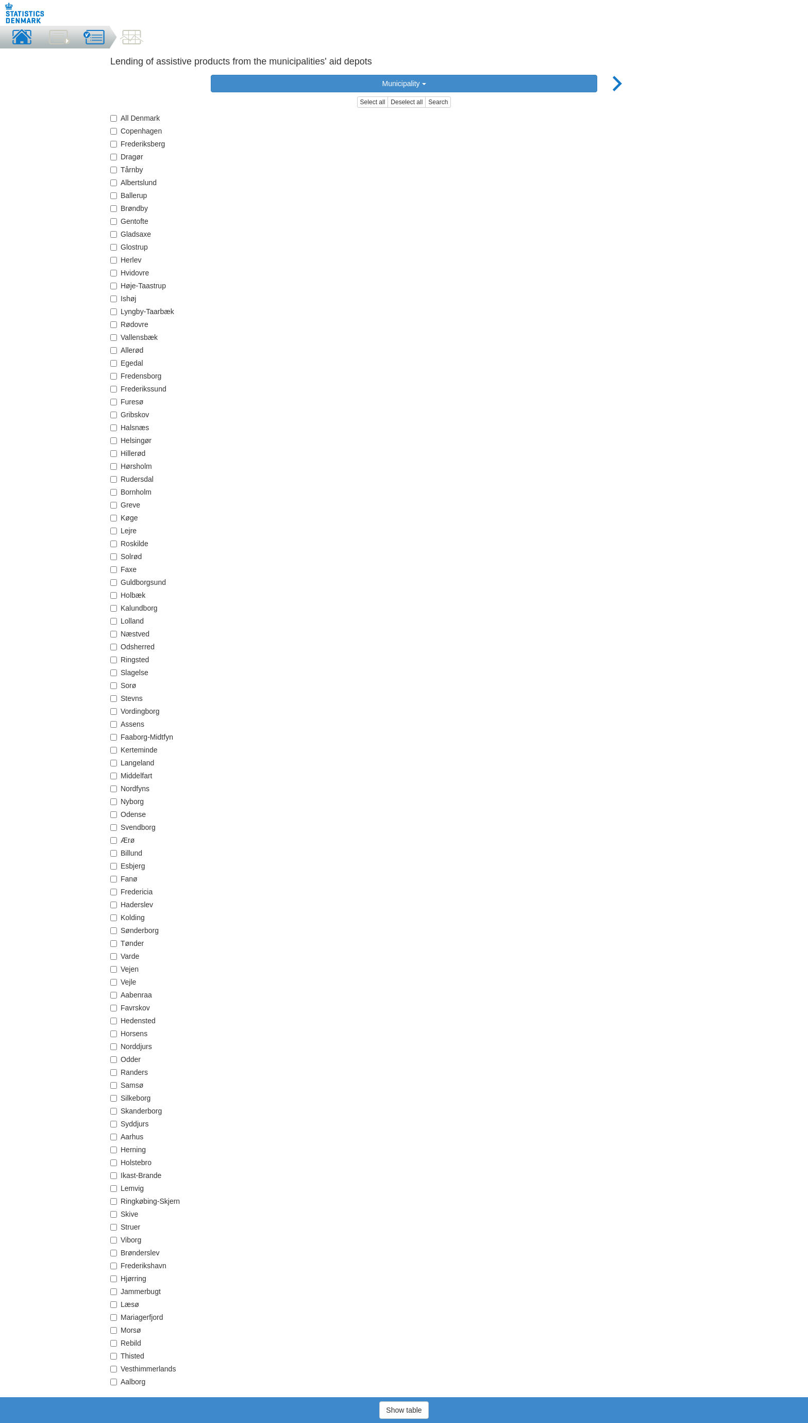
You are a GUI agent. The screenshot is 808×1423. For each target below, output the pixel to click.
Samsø (126, 1085)
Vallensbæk (134, 337)
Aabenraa (131, 995)
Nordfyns (129, 788)
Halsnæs (129, 427)
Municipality (404, 83)
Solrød (126, 556)
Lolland (127, 621)
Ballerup (128, 195)
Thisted (127, 1356)
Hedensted (133, 1021)
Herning (128, 1150)
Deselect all (407, 102)
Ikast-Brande (135, 1175)
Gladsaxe (130, 234)
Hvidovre (129, 273)
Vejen (124, 969)
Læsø (124, 1304)
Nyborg (127, 801)
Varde (124, 956)
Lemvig (127, 1188)
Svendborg (133, 827)
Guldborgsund (138, 582)
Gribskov (129, 415)
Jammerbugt (135, 1291)
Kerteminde (134, 750)
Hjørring (128, 1278)
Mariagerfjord (136, 1317)
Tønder (127, 943)
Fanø (124, 879)
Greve (125, 505)
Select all (372, 102)
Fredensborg (135, 376)
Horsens (128, 1033)
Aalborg (127, 1382)
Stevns (126, 698)
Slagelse (129, 672)
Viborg (125, 1240)
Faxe (123, 569)
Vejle (123, 982)
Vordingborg (135, 711)
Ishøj (123, 299)
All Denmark (135, 118)
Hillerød (127, 453)
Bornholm (131, 492)
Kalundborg (134, 608)
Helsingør (131, 440)
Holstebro (131, 1162)
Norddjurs (131, 1046)
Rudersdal (132, 479)
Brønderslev (134, 1253)
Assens (127, 724)
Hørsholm (131, 466)
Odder (125, 1059)
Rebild (125, 1343)
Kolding (127, 917)
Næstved (129, 634)
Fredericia (131, 892)
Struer (125, 1227)
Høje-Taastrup (138, 286)
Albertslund (133, 182)
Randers (129, 1072)
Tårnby (126, 170)
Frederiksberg (137, 144)
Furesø (126, 402)
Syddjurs (129, 1124)
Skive (124, 1214)
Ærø (122, 840)
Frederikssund (138, 389)
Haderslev (131, 905)
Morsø (125, 1330)
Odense (128, 814)
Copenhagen (136, 131)
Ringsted (129, 660)
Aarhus (126, 1137)
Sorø (123, 685)
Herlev (125, 260)
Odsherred (132, 647)
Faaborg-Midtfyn (141, 737)
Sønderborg (134, 930)
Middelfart (131, 776)
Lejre (123, 531)
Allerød (126, 350)
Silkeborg (130, 1098)
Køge (124, 518)
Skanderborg (136, 1111)
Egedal (126, 363)
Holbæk (127, 595)
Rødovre (129, 324)
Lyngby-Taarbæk (142, 311)
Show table (404, 1410)
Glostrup (129, 247)
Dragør (126, 157)
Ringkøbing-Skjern (145, 1201)
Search (438, 102)
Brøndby (129, 208)
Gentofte (129, 221)
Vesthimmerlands (143, 1369)
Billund (126, 853)
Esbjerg (127, 866)
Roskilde (129, 543)
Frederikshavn (138, 1266)
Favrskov (130, 1008)
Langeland (132, 763)
